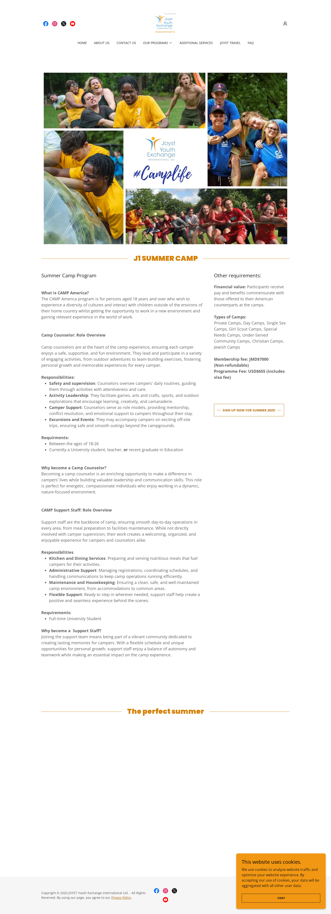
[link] (45, 23)
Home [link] (82, 43)
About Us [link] (101, 43)
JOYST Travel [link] (230, 43)
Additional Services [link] (196, 43)
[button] (285, 23)
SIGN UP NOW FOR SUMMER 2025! (249, 410)
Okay (281, 898)
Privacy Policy (121, 897)
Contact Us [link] (126, 43)
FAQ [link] (251, 43)
